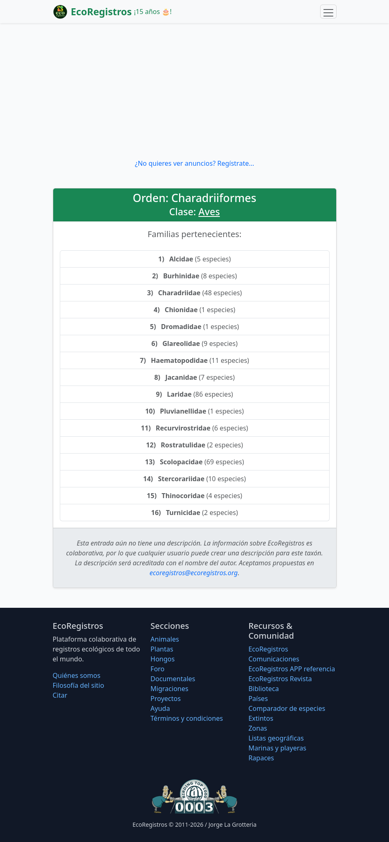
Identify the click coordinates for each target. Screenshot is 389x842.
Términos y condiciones (187, 718)
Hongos (163, 658)
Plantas (162, 649)
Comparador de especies (286, 708)
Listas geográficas (276, 738)
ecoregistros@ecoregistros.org (194, 572)
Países (258, 698)
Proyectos (166, 698)
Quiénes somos (77, 675)
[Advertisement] (194, 90)
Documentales (173, 678)
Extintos (260, 718)
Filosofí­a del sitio (78, 685)
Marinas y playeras (277, 748)
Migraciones (170, 688)
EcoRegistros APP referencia (291, 668)
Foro (158, 668)
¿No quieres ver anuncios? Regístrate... (194, 163)
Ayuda (160, 708)
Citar (60, 695)
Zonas (257, 728)
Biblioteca (263, 688)
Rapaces (261, 757)
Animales (165, 639)
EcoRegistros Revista (280, 678)
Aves (209, 211)
